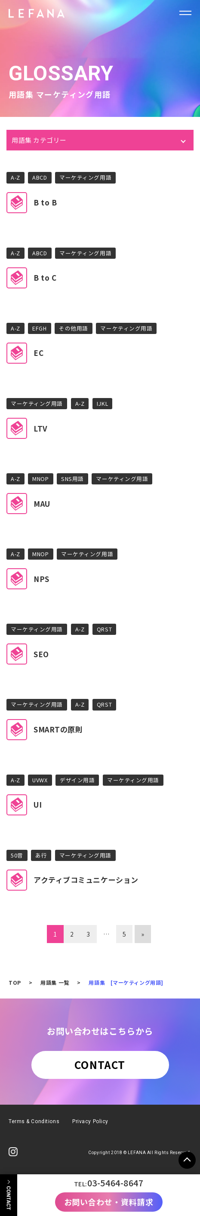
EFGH (39, 328)
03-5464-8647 (115, 1182)
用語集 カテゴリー (39, 139)
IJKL (102, 403)
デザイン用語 (77, 780)
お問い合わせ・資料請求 (109, 1201)
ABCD (39, 177)
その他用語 (73, 328)
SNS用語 (72, 479)
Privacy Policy (90, 1121)
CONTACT (99, 1064)
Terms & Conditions (34, 1121)
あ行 (41, 855)
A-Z (15, 177)
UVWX (39, 780)
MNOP (40, 479)
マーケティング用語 (85, 177)
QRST (104, 629)
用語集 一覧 (54, 982)
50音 (17, 855)
